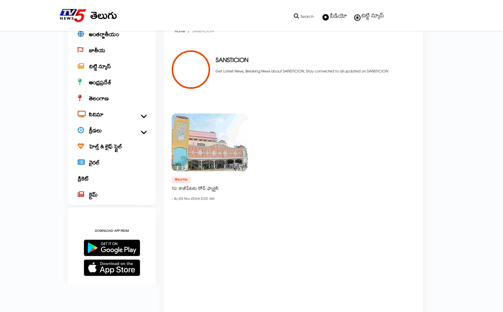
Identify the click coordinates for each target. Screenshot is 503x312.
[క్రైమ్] (111, 217)
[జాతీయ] (111, 72)
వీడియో (334, 17)
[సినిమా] (111, 137)
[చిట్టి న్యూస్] (111, 88)
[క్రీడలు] (111, 153)
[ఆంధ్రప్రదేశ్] (111, 104)
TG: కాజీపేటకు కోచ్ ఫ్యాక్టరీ (195, 211)
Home (180, 53)
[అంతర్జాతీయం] (111, 56)
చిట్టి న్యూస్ (369, 16)
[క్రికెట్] (111, 201)
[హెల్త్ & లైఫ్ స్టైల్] (111, 169)
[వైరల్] (111, 185)
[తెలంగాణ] (111, 120)
